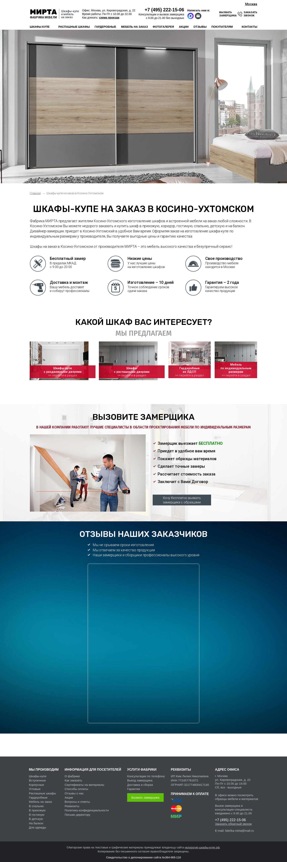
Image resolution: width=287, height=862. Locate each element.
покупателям (222, 26)
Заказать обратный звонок (233, 820)
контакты (249, 26)
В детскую (36, 815)
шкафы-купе (40, 26)
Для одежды (37, 824)
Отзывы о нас (74, 790)
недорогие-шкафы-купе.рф (202, 844)
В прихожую (37, 807)
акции (184, 26)
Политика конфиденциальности (87, 807)
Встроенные (37, 777)
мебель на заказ (134, 26)
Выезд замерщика (139, 777)
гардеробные (105, 26)
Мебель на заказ (40, 798)
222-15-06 (164, 9)
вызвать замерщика (228, 14)
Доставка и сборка (140, 781)
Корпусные (36, 781)
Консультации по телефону (146, 772)
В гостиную (36, 811)
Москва (251, 4)
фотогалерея (163, 26)
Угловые (34, 785)
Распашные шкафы (42, 790)
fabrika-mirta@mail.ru (239, 827)
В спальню (36, 802)
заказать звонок (250, 14)
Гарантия (133, 785)
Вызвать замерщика (145, 794)
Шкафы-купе (37, 772)
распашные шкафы (74, 26)
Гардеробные (38, 794)
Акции (69, 794)
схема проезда (109, 17)
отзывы (200, 26)
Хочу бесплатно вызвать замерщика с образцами (182, 496)
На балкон (36, 820)
